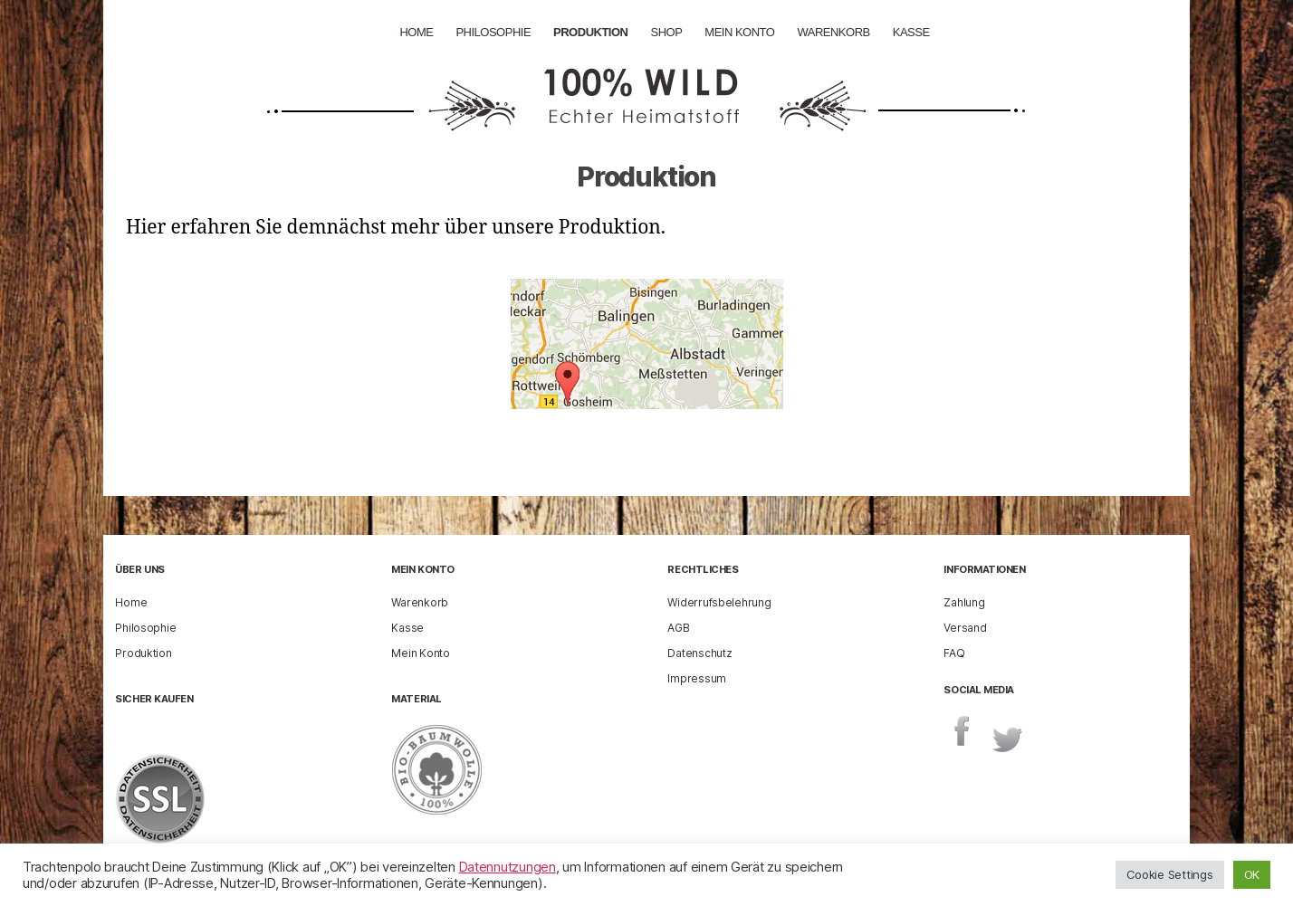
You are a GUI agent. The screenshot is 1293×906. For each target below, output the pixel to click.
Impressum (696, 678)
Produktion (590, 32)
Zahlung (963, 602)
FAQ (953, 653)
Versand (964, 627)
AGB (678, 627)
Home (416, 32)
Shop (666, 32)
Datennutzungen (507, 867)
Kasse (911, 32)
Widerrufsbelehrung (719, 602)
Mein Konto (739, 32)
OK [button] (1251, 874)
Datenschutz (699, 653)
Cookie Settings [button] (1169, 874)
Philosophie (493, 32)
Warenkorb (833, 32)
